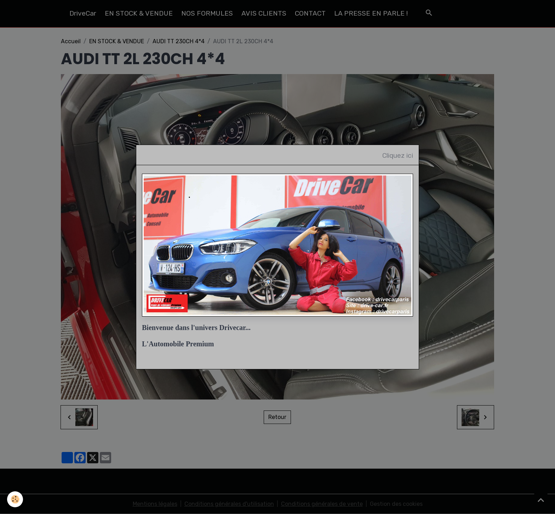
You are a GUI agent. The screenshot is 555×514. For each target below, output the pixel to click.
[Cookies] (15, 499)
